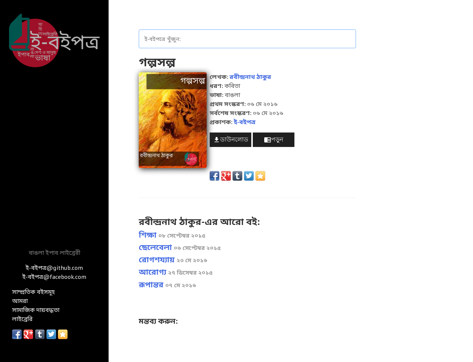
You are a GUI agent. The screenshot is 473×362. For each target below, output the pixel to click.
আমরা (20, 301)
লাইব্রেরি (22, 319)
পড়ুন (273, 140)
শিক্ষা (172, 235)
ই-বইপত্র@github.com (54, 268)
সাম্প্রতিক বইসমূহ (33, 292)
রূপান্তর (167, 284)
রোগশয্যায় (173, 259)
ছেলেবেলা (180, 247)
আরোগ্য (176, 272)
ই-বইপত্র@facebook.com (54, 277)
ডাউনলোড (230, 140)
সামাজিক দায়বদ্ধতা (35, 310)
